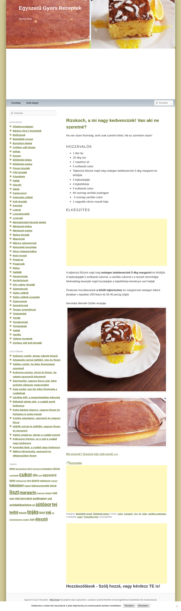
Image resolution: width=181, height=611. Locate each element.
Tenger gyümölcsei (24, 309)
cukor (120, 514)
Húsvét (17, 184)
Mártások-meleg (22, 230)
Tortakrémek (20, 322)
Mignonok (19, 238)
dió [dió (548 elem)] (35, 475)
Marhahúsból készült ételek (29, 222)
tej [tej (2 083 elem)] (54, 504)
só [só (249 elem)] (33, 505)
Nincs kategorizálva (25, 251)
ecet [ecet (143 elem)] (40, 475)
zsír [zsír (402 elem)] (32, 519)
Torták (16, 317)
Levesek (18, 218)
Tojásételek (20, 313)
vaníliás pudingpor (157, 514)
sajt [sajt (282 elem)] (49, 498)
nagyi (80, 517)
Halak (16, 180)
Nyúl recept (20, 255)
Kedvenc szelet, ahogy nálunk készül (35, 355)
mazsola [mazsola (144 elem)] (40, 493)
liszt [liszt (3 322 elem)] (14, 492)
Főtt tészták (20, 172)
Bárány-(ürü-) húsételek (27, 130)
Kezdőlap (16, 103)
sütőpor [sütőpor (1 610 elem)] (43, 504)
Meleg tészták (21, 234)
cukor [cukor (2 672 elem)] (25, 474)
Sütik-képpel (32, 103)
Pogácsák (19, 263)
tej (140, 514)
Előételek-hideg (22, 159)
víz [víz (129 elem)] (53, 513)
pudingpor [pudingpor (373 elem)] (40, 498)
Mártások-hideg (22, 226)
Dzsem (17, 155)
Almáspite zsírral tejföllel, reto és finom (37, 359)
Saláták (17, 272)
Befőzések (19, 135)
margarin (128, 514)
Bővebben (143, 605)
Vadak (16, 330)
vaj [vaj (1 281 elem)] (48, 512)
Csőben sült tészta (24, 147)
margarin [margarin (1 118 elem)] (28, 492)
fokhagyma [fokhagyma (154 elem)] (21, 481)
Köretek (17, 205)
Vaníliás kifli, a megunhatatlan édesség (36, 397)
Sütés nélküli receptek (26, 297)
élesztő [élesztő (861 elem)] (41, 519)
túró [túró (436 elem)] (42, 512)
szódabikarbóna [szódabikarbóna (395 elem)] (20, 504)
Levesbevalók (21, 213)
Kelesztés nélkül (23, 197)
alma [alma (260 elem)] (12, 468)
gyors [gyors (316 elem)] (35, 480)
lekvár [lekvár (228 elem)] (53, 485)
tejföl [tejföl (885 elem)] (13, 512)
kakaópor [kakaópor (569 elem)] (16, 485)
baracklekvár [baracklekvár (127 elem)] (21, 469)
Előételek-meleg (101, 514)
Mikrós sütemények (25, 243)
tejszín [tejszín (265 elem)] (23, 512)
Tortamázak (20, 326)
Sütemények (20, 288)
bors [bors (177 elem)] (29, 469)
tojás (144, 514)
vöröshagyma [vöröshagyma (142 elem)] (15, 520)
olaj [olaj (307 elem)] (17, 498)
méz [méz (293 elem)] (12, 498)
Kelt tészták (20, 201)
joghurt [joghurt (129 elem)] (54, 481)
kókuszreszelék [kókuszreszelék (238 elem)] (40, 485)
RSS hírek (54, 600)
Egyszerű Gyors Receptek (50, 8)
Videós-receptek (23, 338)
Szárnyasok (20, 301)
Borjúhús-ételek (22, 143)
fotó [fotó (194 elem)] (29, 480)
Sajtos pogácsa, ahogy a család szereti (36, 434)
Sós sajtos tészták (24, 284)
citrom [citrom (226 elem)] (56, 468)
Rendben (129, 605)
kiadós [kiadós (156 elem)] (28, 486)
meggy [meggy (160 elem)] (48, 493)
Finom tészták (21, 168)
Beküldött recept (84, 514)
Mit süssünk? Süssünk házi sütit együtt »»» (92, 454)
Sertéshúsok (20, 280)
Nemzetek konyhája (25, 247)
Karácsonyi (20, 193)
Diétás (16, 151)
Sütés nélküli (21, 292)
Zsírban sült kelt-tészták (27, 342)
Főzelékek (19, 176)
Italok (16, 189)
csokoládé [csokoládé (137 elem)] (14, 475)
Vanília (17, 334)
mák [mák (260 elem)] (54, 493)
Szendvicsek (20, 305)
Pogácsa (18, 259)
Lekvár (17, 209)
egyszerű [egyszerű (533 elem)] (49, 475)
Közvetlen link (91, 517)
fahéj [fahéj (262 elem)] (12, 480)
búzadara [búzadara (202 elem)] (47, 468)
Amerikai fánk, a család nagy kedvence (36, 447)
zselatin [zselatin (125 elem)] (25, 520)
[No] (176, 606)
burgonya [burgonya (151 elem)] (37, 469)
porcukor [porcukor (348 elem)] (26, 498)
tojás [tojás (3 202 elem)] (33, 512)
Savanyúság (20, 276)
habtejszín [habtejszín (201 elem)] (45, 480)
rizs (136, 514)
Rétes (16, 268)
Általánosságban (23, 126)
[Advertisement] (90, 74)
